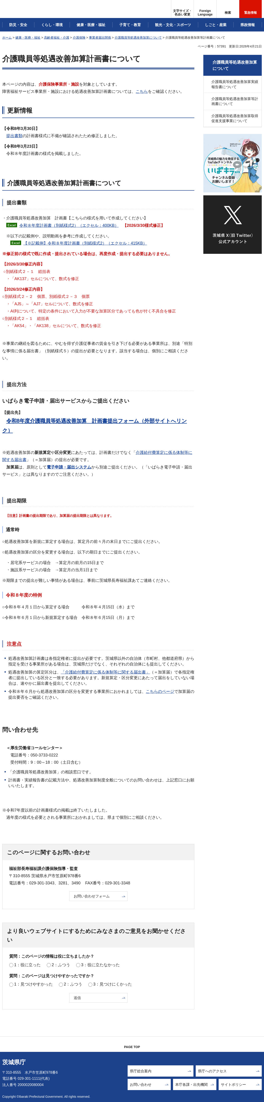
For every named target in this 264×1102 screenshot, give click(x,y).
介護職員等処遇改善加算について (138, 37)
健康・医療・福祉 (27, 37)
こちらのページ (160, 691)
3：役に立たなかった (100, 965)
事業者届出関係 (100, 37)
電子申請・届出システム (69, 467)
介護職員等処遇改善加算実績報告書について (234, 84)
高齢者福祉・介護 (56, 37)
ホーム (7, 37)
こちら (142, 91)
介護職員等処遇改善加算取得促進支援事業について (234, 118)
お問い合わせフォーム (92, 896)
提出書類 (14, 136)
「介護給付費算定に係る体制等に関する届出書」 (105, 672)
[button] (205, 9)
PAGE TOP (132, 1047)
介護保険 (79, 37)
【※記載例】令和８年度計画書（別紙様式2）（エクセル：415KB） (85, 243)
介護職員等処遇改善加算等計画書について (234, 101)
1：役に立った (27, 965)
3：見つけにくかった (112, 984)
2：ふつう (61, 965)
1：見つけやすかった (33, 984)
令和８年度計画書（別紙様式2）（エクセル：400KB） (69, 225)
